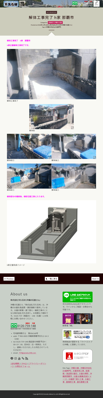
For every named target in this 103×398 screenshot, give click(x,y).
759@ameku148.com (27, 353)
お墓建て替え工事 (76, 379)
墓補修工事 (70, 382)
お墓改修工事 (78, 371)
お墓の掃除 (83, 373)
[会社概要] (15, 363)
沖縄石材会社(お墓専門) (53, 27)
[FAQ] (24, 363)
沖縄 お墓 (75, 368)
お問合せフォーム (22, 366)
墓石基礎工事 (82, 382)
